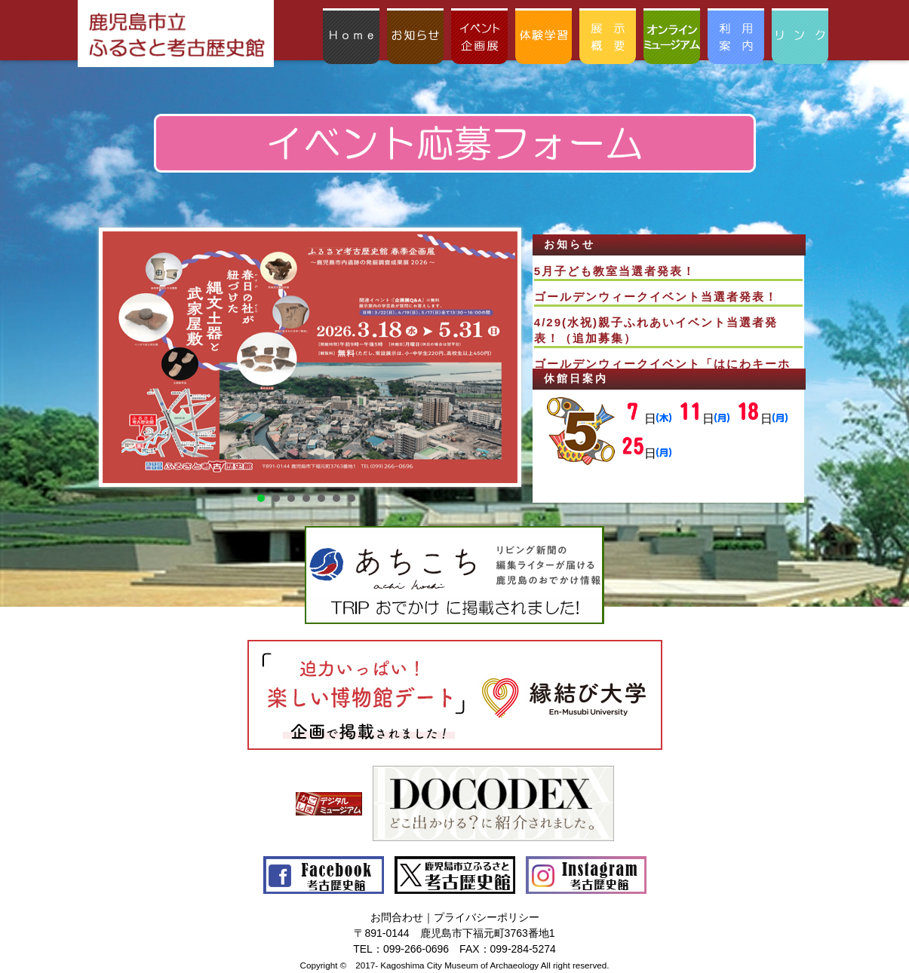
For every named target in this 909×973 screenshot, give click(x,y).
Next (494, 357)
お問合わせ (396, 917)
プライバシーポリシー (486, 917)
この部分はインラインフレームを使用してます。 (668, 312)
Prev (118, 357)
